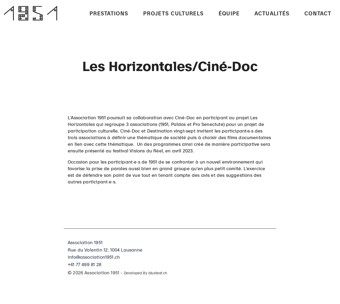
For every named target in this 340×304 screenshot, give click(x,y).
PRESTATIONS (109, 13)
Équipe (229, 13)
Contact (317, 13)
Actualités (272, 13)
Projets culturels (173, 13)
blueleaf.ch (157, 272)
